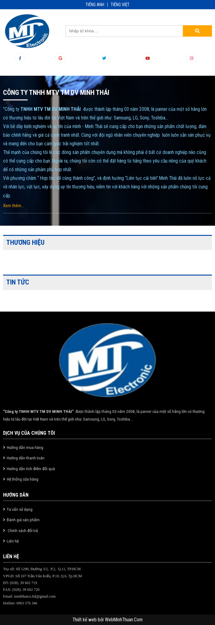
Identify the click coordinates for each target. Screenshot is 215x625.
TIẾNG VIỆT (120, 4)
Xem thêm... (13, 205)
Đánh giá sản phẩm (23, 519)
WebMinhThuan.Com (124, 620)
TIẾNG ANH (95, 4)
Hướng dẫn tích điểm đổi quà (31, 468)
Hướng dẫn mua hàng (25, 447)
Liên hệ (13, 540)
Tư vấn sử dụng (20, 509)
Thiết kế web (85, 620)
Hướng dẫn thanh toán (25, 457)
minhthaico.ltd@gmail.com (35, 596)
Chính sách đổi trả (22, 530)
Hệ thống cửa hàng (22, 479)
